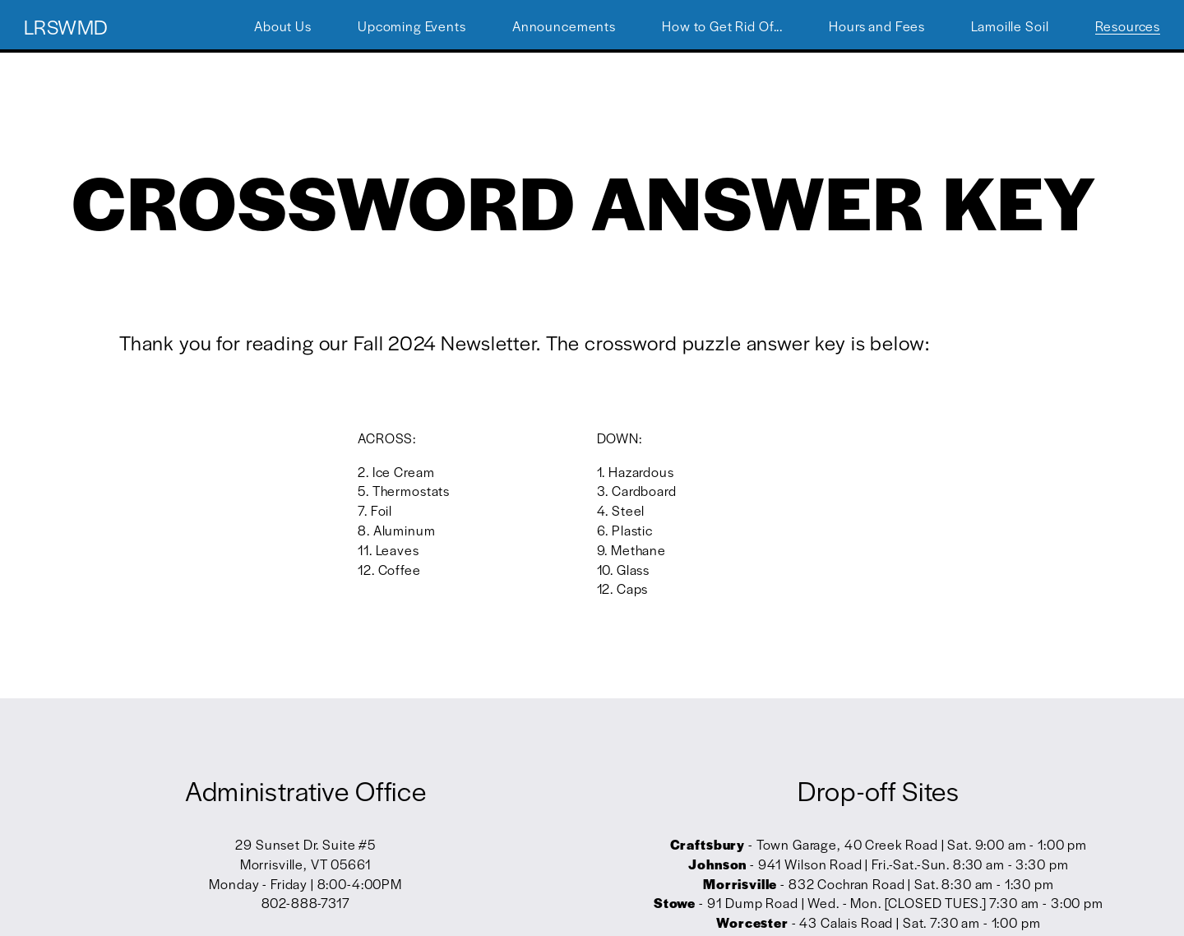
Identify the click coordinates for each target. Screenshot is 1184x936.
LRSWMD (66, 26)
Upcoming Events (412, 25)
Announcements (564, 25)
